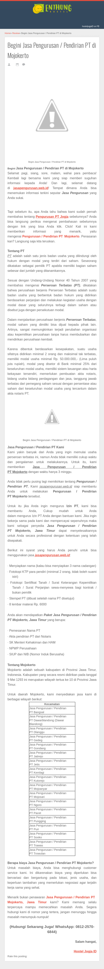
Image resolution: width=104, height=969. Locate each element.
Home (7, 33)
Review (16, 33)
